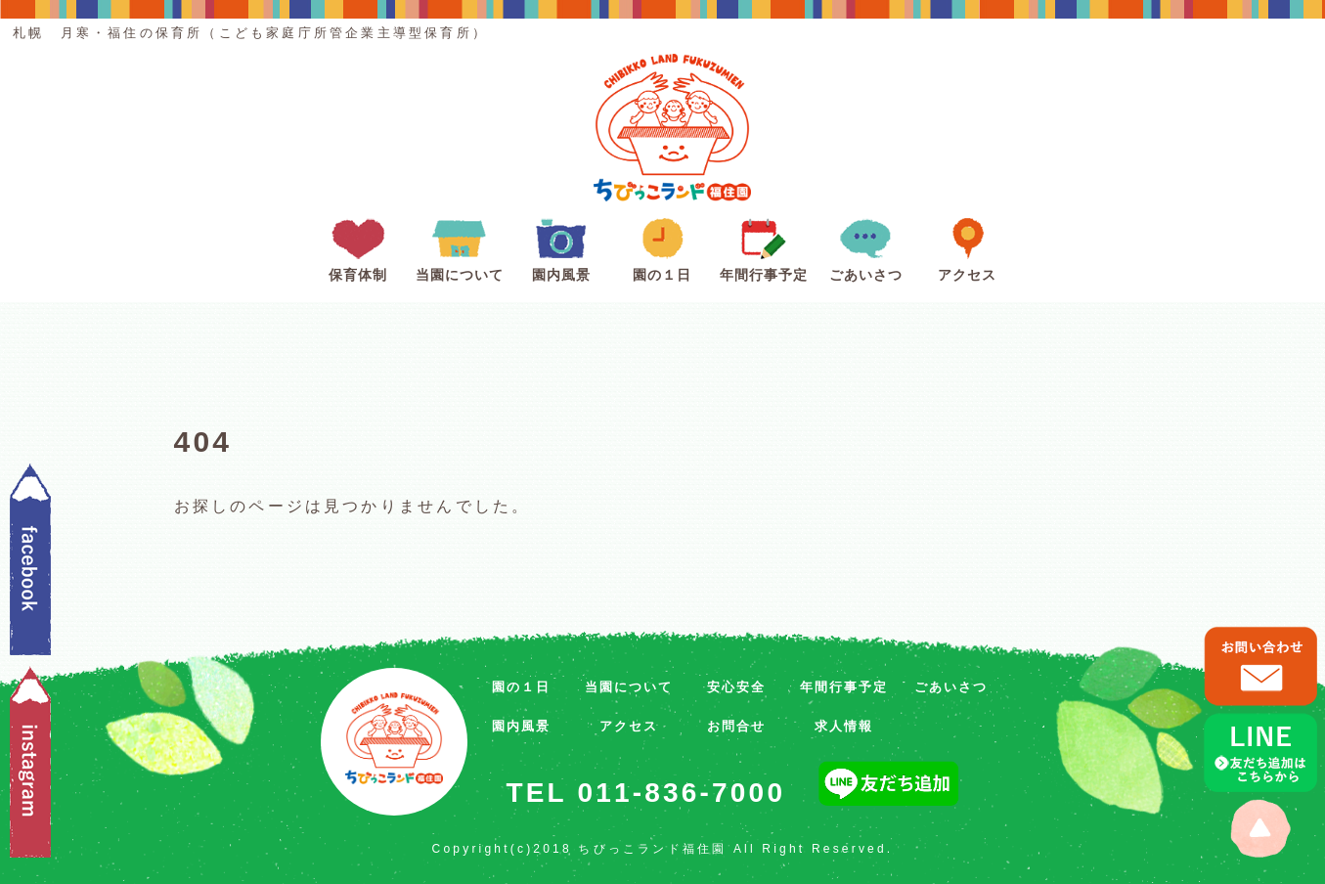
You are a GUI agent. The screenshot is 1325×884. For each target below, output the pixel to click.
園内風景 (561, 245)
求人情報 (844, 726)
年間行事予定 (764, 245)
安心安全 (736, 687)
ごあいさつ (866, 245)
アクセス (967, 245)
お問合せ (736, 726)
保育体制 (358, 245)
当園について (460, 245)
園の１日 (662, 245)
